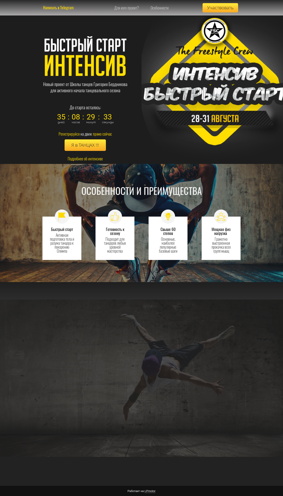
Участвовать (220, 8)
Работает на (141, 491)
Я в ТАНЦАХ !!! (85, 145)
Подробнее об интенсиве (85, 158)
